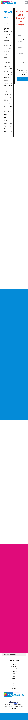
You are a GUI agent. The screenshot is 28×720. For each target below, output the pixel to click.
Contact (13, 688)
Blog (13, 685)
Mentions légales (17, 704)
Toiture (14, 678)
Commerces (13, 681)
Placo (13, 673)
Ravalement (13, 666)
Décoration (13, 671)
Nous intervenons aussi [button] (9, 654)
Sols (14, 676)
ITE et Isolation (13, 669)
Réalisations (13, 683)
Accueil (14, 664)
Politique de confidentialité (12, 706)
